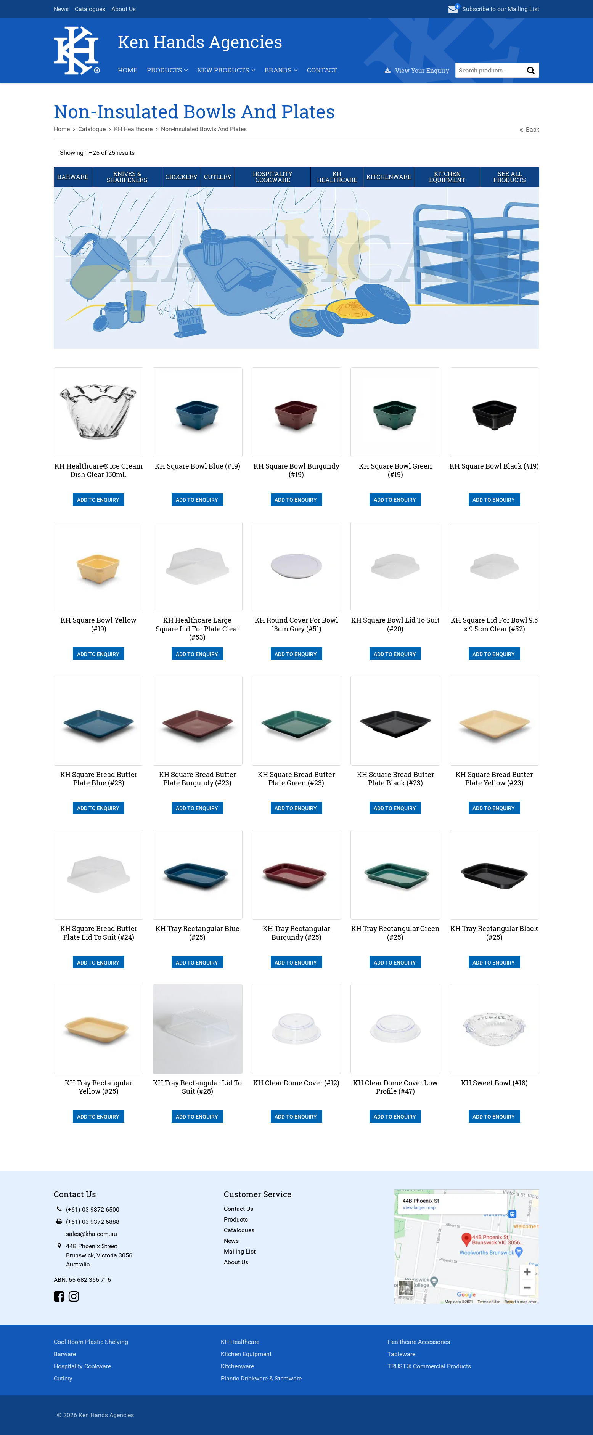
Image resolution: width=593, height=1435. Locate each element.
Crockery (183, 188)
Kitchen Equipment (446, 188)
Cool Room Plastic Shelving (93, 1341)
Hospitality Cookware (273, 188)
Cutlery (219, 188)
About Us (125, 9)
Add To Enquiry (100, 509)
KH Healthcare (135, 140)
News (63, 9)
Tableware (401, 1354)
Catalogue (94, 140)
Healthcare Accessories (418, 1341)
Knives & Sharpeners (128, 188)
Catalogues (92, 9)
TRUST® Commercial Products (429, 1366)
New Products (225, 81)
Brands (280, 81)
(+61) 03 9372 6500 (94, 1210)
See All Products (508, 188)
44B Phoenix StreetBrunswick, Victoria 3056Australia (101, 1256)
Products (166, 81)
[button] (529, 81)
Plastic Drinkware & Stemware (261, 1378)
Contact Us (239, 1209)
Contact (324, 81)
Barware (74, 188)
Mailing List (240, 1252)
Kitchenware (388, 188)
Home (130, 81)
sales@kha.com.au (93, 1235)
